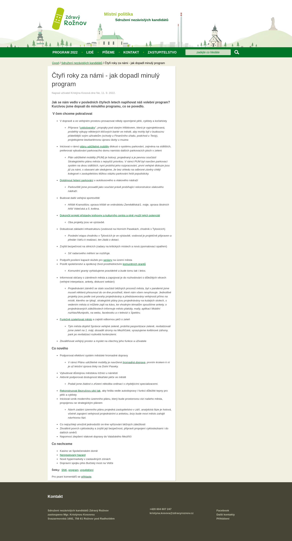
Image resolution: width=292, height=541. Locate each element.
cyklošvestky (87, 127)
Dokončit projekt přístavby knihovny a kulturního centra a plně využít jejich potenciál (110, 215)
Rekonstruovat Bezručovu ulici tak (80, 390)
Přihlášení (222, 518)
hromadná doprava (134, 362)
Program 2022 (65, 52)
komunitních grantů (134, 264)
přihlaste (86, 476)
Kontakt (131, 52)
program (74, 469)
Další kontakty (225, 514)
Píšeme (108, 52)
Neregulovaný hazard (73, 454)
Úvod (55, 63)
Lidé (90, 52)
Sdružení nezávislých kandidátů (141, 20)
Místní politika (118, 14)
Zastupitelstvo (162, 52)
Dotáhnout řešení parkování (76, 180)
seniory (107, 259)
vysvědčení (86, 469)
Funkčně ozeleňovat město (76, 319)
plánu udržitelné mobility (94, 146)
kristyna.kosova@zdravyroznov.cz (171, 513)
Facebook (222, 510)
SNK (64, 469)
